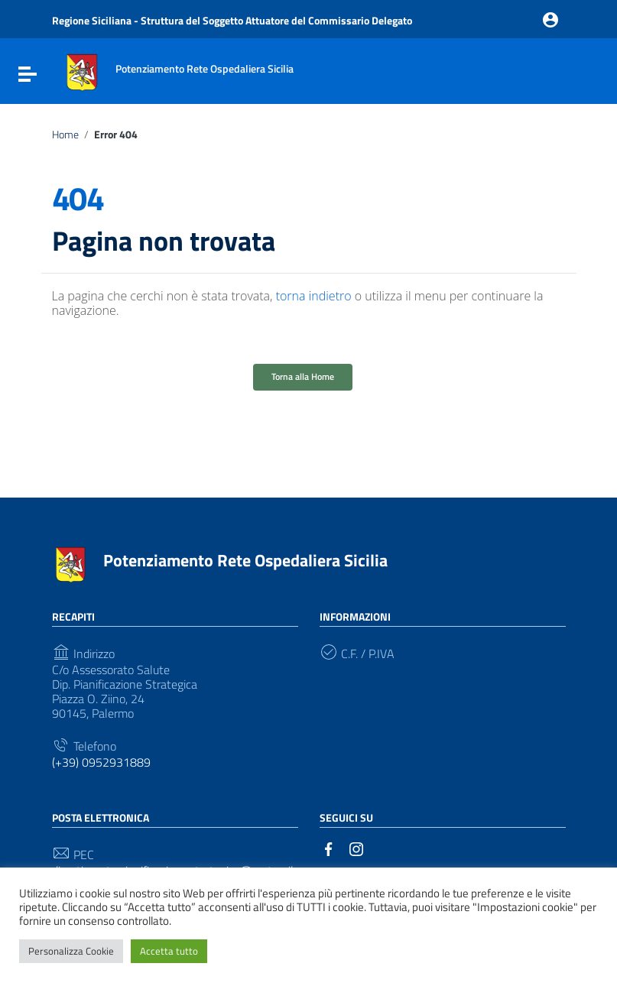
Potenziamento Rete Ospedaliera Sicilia (245, 560)
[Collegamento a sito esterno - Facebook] (329, 847)
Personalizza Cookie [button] (71, 950)
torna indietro (314, 295)
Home (65, 134)
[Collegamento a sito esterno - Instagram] (356, 847)
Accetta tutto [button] (169, 950)
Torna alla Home (302, 376)
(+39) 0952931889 (101, 762)
